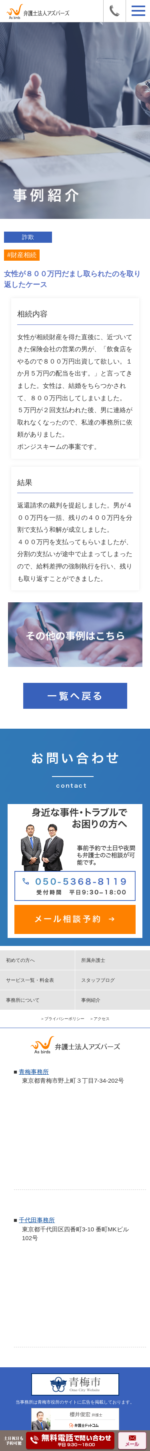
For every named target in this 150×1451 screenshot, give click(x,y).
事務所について (23, 1000)
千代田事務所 (37, 1220)
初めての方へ (20, 960)
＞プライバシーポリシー (62, 1018)
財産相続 (23, 255)
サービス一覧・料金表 (30, 980)
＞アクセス (100, 1018)
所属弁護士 (93, 960)
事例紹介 (90, 1000)
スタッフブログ (98, 980)
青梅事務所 (34, 1071)
